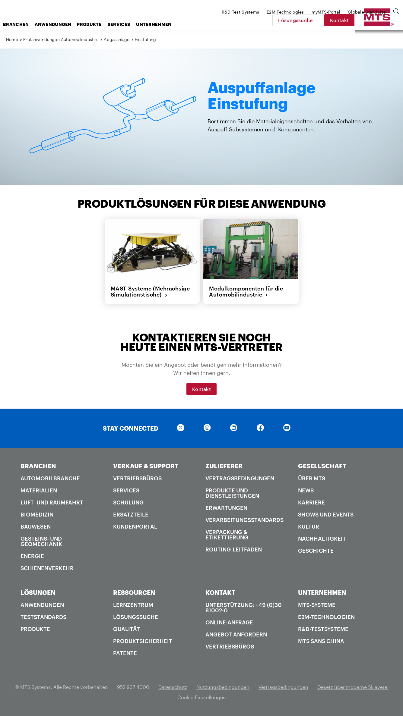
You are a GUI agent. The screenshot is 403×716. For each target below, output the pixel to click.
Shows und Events (326, 514)
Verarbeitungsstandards (244, 520)
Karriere (311, 502)
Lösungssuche (338, 20)
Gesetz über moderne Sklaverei (353, 687)
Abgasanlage (116, 39)
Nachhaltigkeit (322, 538)
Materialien (39, 490)
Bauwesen (36, 526)
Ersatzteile (130, 514)
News (306, 490)
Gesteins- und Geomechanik (41, 541)
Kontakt (382, 20)
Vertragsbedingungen (239, 478)
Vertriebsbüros (137, 478)
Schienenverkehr (47, 568)
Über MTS (311, 478)
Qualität (126, 629)
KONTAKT (220, 592)
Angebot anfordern (236, 634)
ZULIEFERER (224, 465)
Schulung (128, 502)
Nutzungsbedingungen (222, 687)
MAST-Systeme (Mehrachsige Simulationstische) (150, 291)
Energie (32, 556)
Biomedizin (37, 514)
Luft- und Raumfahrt (52, 502)
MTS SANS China (321, 641)
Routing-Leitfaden (233, 549)
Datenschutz (172, 687)
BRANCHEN (38, 465)
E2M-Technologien (326, 617)
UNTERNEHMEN (322, 592)
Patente (125, 653)
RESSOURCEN (134, 592)
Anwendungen (101, 24)
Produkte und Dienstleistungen (232, 493)
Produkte (137, 24)
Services (167, 24)
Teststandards (43, 617)
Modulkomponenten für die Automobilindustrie (246, 291)
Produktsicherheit (142, 641)
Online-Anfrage (229, 622)
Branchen (64, 24)
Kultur (308, 526)
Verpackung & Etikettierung (226, 535)
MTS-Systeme (316, 604)
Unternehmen (202, 24)
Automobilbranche (50, 478)
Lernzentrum (133, 604)
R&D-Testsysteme (323, 629)
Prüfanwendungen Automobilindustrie (61, 39)
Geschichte (316, 550)
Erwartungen (226, 507)
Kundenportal (135, 526)
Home (12, 39)
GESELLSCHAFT (322, 465)
